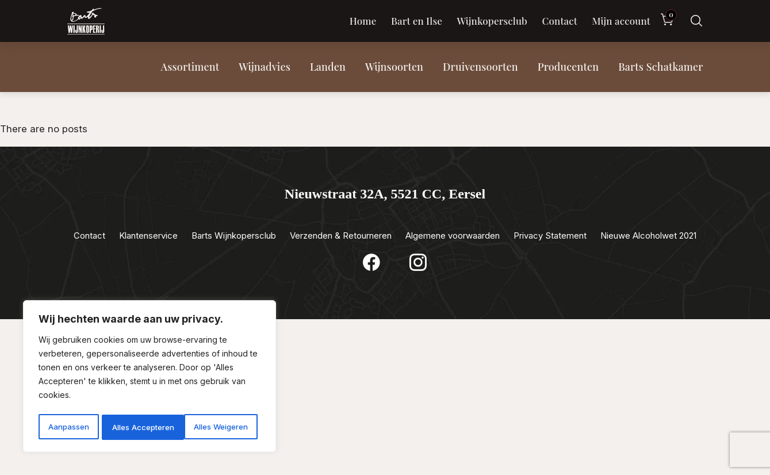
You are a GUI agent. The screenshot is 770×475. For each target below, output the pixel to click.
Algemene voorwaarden (452, 235)
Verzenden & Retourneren (341, 235)
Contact (559, 20)
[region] (149, 378)
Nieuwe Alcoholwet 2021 (648, 235)
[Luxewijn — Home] (86, 21)
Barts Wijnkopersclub (233, 235)
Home (363, 20)
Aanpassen (67, 427)
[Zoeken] (696, 21)
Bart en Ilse (416, 20)
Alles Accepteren (220, 427)
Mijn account (621, 20)
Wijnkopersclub (492, 20)
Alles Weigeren (138, 427)
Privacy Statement (550, 235)
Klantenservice (148, 235)
